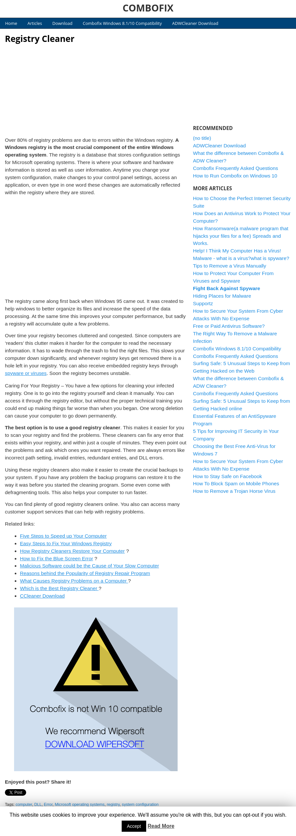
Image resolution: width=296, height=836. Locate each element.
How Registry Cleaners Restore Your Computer (72, 551)
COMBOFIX (148, 7)
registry (113, 804)
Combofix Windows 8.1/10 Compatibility (122, 23)
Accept (134, 826)
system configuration (140, 804)
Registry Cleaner (40, 39)
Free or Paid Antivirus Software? (229, 326)
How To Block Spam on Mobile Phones (236, 483)
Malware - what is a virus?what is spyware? (241, 258)
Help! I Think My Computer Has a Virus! (237, 250)
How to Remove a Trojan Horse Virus (234, 491)
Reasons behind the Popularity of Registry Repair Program (85, 573)
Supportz (203, 303)
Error (48, 804)
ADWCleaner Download (195, 23)
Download (62, 23)
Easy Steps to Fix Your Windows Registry (66, 543)
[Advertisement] (96, 88)
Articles (34, 23)
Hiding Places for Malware (222, 296)
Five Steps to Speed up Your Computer (63, 536)
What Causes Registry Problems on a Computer (74, 581)
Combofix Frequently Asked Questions (235, 168)
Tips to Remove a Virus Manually (229, 266)
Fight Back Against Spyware (226, 288)
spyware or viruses (26, 373)
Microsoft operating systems (79, 804)
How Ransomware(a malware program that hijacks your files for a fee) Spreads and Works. (240, 236)
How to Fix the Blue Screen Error (56, 558)
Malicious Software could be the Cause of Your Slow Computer (89, 565)
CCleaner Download (42, 596)
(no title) (202, 138)
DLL (38, 804)
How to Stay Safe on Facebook (227, 476)
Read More (161, 826)
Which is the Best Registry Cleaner (59, 588)
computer (24, 804)
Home (11, 23)
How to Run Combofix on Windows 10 (235, 175)
